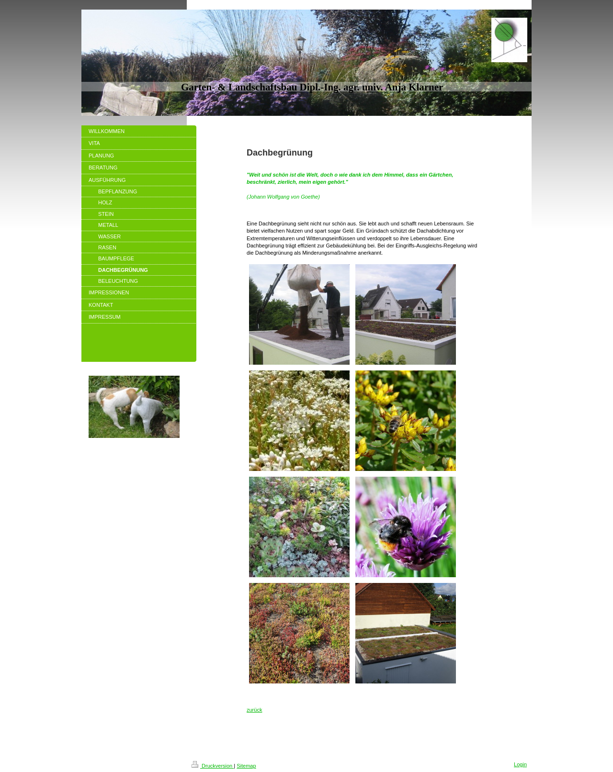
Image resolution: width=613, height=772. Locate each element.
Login (520, 764)
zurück (254, 710)
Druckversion (213, 766)
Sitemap (246, 766)
